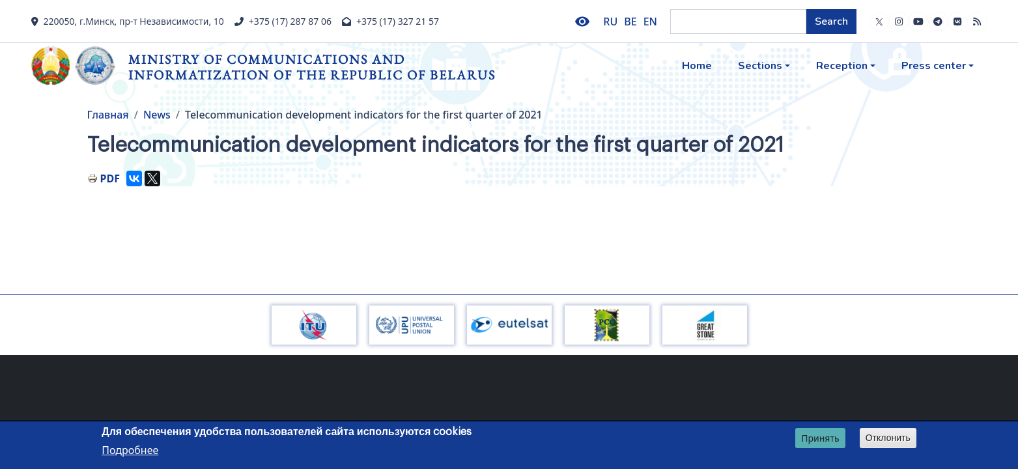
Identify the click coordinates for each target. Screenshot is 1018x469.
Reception (842, 66)
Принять (820, 438)
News (157, 114)
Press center (933, 66)
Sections (760, 66)
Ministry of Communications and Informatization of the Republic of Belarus (312, 67)
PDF (110, 178)
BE (630, 21)
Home (697, 66)
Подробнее (130, 450)
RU (610, 21)
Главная (108, 114)
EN (650, 21)
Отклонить (888, 438)
